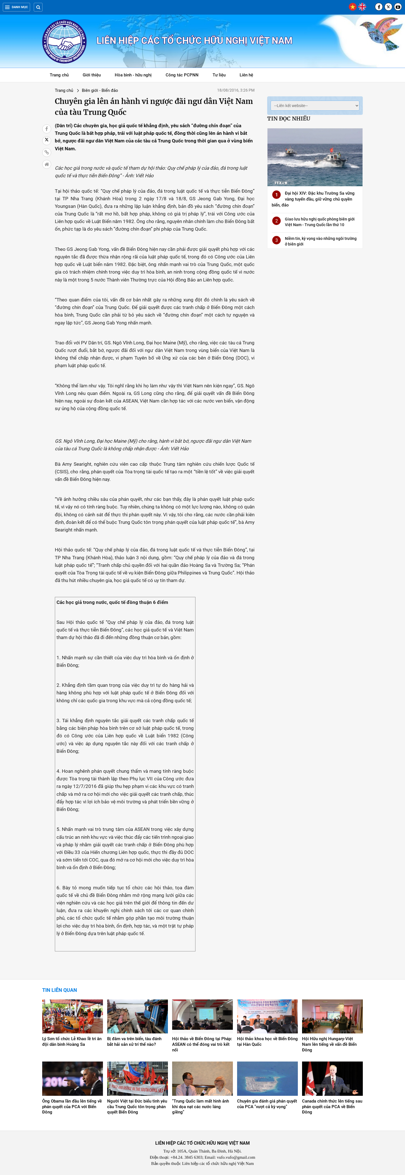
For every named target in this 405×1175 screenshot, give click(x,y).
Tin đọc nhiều (288, 118)
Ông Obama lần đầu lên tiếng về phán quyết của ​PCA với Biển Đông (72, 1107)
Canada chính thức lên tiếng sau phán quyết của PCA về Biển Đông (332, 1107)
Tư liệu (222, 75)
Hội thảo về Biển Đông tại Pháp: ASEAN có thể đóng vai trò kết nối (202, 1044)
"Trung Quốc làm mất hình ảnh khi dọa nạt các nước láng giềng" (200, 1107)
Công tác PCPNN (182, 75)
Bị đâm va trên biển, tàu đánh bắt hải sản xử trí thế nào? (134, 1041)
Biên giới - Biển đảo (100, 90)
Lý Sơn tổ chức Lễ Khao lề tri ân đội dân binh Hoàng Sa (72, 1041)
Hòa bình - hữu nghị (133, 75)
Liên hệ (246, 75)
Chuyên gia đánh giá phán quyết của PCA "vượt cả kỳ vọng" (267, 1104)
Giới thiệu (92, 75)
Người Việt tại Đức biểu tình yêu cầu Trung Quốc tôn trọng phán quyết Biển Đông (137, 1107)
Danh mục (16, 7)
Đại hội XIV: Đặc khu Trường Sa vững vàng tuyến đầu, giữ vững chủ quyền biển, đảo (313, 199)
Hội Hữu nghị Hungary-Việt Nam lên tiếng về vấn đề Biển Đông (329, 1044)
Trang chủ (59, 75)
